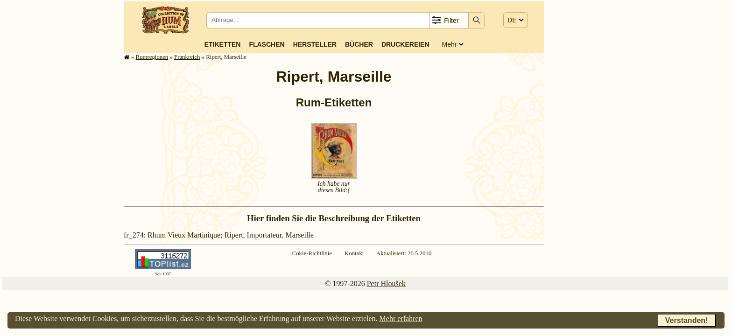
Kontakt (354, 253)
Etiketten (222, 44)
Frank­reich (187, 57)
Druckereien (405, 44)
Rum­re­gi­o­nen (152, 57)
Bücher (359, 44)
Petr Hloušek (386, 283)
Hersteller (315, 44)
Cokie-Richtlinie (312, 253)
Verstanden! (686, 320)
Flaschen (266, 44)
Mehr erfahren (401, 318)
